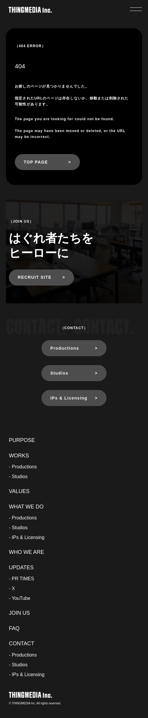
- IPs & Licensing (26, 537)
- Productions (23, 466)
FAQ (14, 628)
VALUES (19, 491)
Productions (64, 348)
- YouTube (19, 598)
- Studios (18, 476)
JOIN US (19, 613)
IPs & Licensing (68, 398)
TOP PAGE (36, 162)
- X (12, 588)
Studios (59, 373)
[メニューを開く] (136, 9)
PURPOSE (22, 440)
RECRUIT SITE (35, 277)
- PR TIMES (21, 578)
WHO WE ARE (26, 552)
